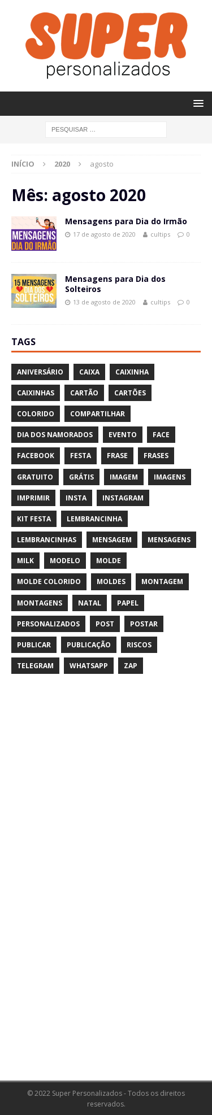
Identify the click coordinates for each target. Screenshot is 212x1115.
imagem (124, 477)
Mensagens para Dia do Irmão (126, 221)
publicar (34, 645)
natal (89, 603)
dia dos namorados (55, 434)
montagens (39, 603)
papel (128, 603)
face (161, 434)
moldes (111, 581)
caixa (89, 372)
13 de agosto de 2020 (104, 302)
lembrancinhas (46, 540)
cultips (160, 234)
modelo (65, 560)
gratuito (35, 477)
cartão (84, 393)
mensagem (112, 540)
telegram (35, 665)
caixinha (132, 372)
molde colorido (49, 581)
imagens (169, 477)
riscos (139, 645)
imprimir (33, 498)
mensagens (169, 540)
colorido (35, 414)
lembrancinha (94, 519)
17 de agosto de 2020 (104, 234)
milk (25, 560)
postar (144, 624)
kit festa (34, 519)
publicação (89, 645)
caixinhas (35, 393)
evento (123, 434)
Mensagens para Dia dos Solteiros (115, 283)
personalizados (48, 624)
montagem (162, 581)
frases (156, 455)
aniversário (40, 372)
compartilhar (97, 414)
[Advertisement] (96, 884)
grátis (81, 477)
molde (108, 560)
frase (117, 455)
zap (130, 665)
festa (80, 455)
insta (76, 498)
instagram (123, 498)
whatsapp (89, 665)
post (105, 624)
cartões (130, 393)
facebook (35, 455)
